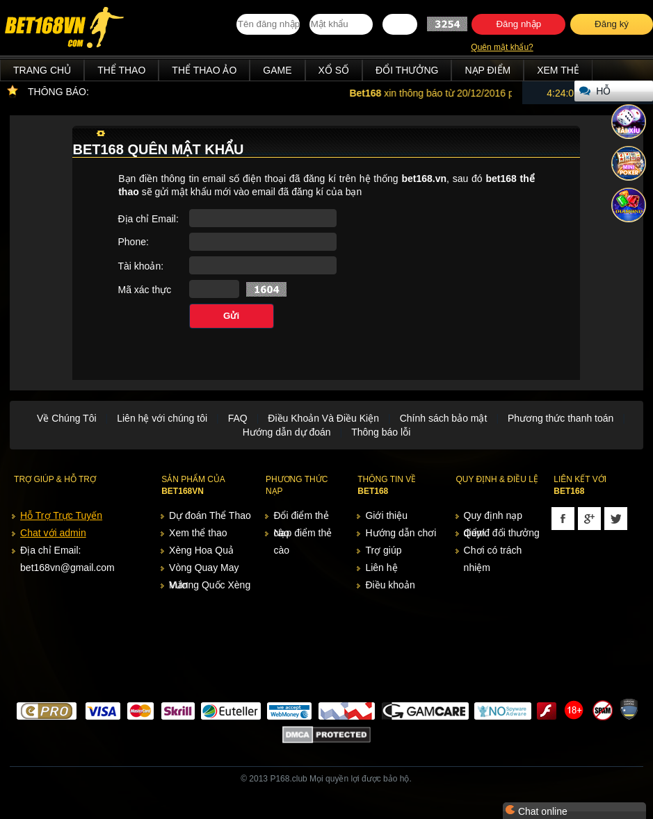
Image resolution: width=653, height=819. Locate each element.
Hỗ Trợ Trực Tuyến (61, 515)
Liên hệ (381, 567)
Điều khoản (389, 584)
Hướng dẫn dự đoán (287, 432)
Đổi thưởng (407, 70)
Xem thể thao (198, 532)
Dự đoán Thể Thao (210, 515)
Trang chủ (42, 70)
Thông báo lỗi (380, 432)
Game (277, 70)
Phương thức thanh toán (560, 418)
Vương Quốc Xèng (209, 584)
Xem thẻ (558, 70)
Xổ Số (334, 70)
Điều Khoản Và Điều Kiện (323, 418)
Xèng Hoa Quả (201, 550)
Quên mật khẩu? (502, 47)
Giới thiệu (386, 515)
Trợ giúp (383, 550)
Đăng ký (612, 24)
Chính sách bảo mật (443, 418)
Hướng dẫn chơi (400, 532)
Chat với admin (53, 532)
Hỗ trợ (606, 93)
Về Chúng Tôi (67, 418)
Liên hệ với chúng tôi (162, 418)
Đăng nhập (518, 24)
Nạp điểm (487, 70)
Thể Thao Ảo (204, 70)
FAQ (238, 418)
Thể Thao (121, 70)
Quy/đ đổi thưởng (502, 532)
